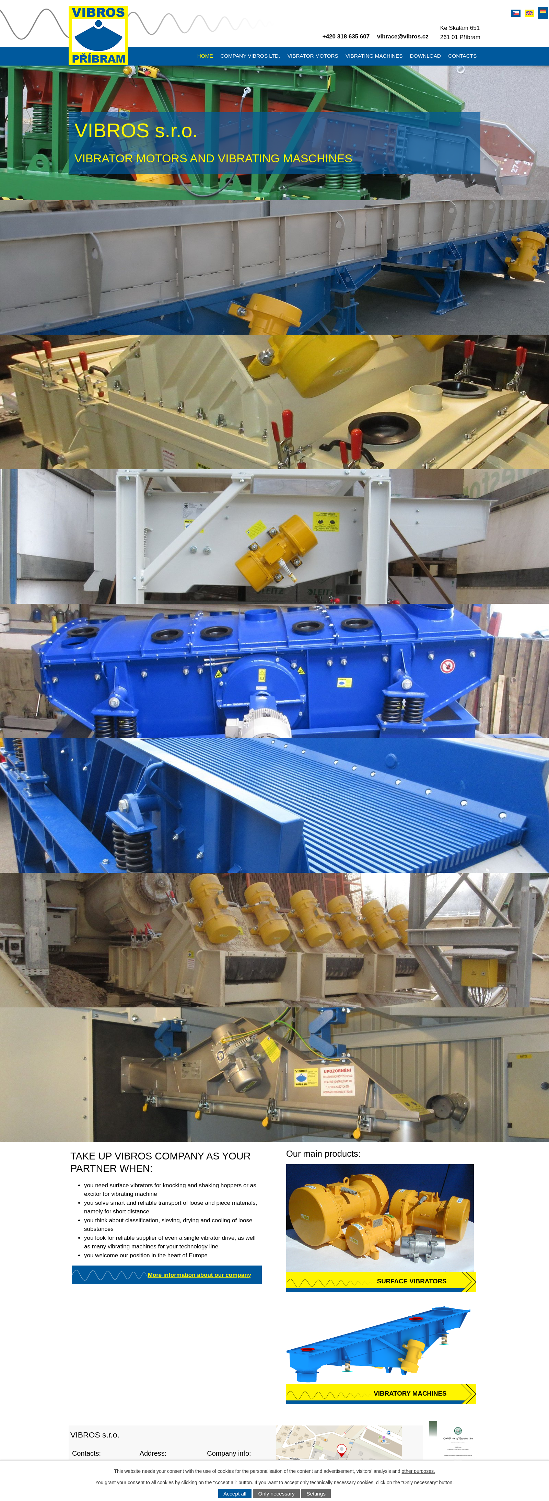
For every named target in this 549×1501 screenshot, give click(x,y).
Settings (316, 1494)
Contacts (462, 56)
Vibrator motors (313, 56)
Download (425, 56)
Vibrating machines (374, 56)
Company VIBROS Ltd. (250, 56)
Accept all (234, 1494)
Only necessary (276, 1494)
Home (205, 56)
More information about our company (199, 1275)
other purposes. (418, 1471)
